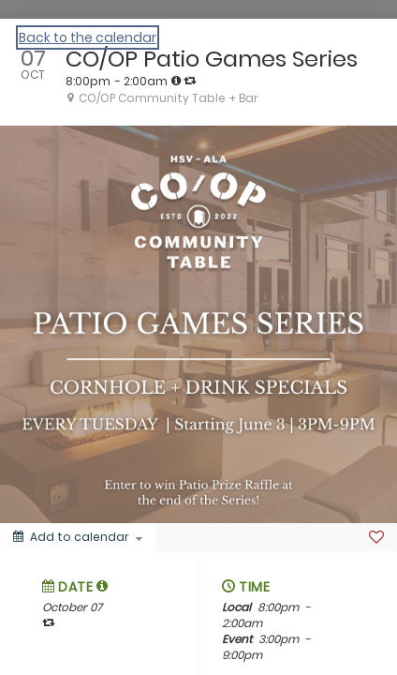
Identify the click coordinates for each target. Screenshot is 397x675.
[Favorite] (376, 537)
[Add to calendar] (77, 537)
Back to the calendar (87, 37)
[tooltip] (176, 80)
